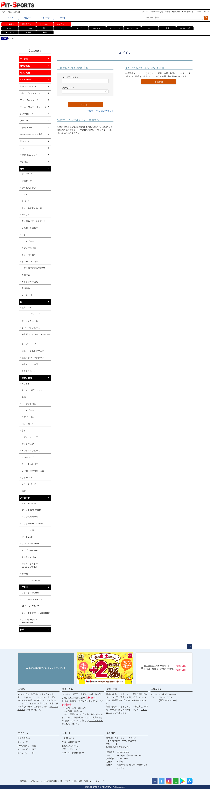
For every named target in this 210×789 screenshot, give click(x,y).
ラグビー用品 (28, 417)
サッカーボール (27, 141)
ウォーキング (28, 477)
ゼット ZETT (27, 537)
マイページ (45, 18)
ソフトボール (28, 241)
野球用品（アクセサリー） (34, 221)
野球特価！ (27, 275)
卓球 (167, 28)
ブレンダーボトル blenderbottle (30, 621)
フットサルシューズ (29, 100)
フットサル (27, 28)
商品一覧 (28, 18)
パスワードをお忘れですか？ (100, 111)
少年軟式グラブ (29, 187)
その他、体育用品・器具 (33, 471)
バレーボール (80, 28)
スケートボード (29, 484)
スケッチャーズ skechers (33, 523)
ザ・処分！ (10, 24)
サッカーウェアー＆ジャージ (33, 107)
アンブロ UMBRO (30, 550)
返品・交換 (112, 689)
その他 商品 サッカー (30, 155)
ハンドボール (132, 28)
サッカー (9, 28)
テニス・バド (115, 28)
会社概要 (111, 733)
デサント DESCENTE (31, 510)
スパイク (26, 201)
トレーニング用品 (30, 261)
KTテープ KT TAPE (30, 606)
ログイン (144, 12)
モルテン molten (29, 557)
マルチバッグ (28, 457)
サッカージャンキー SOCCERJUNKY (31, 565)
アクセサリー (26, 127)
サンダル (24, 162)
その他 (25, 573)
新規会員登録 (24, 738)
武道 (24, 491)
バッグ (23, 148)
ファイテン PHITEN (31, 580)
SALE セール (62, 24)
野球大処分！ (27, 24)
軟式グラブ (27, 181)
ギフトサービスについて (73, 753)
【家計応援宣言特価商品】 (34, 268)
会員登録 (176, 12)
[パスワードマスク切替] (106, 91)
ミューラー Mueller (30, 593)
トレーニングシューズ (30, 93)
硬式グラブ (27, 174)
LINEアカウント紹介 (27, 745)
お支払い (22, 689)
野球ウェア (27, 214)
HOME (4, 38)
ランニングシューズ (31, 328)
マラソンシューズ (30, 321)
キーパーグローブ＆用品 (31, 134)
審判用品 (26, 288)
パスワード (68, 88)
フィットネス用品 (30, 464)
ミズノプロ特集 (29, 248)
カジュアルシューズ (31, 450)
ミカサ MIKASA (29, 503)
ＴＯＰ (10, 18)
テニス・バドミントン (32, 390)
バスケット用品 (29, 403)
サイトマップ (98, 781)
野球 (45, 28)
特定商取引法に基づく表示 (58, 781)
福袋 (45, 32)
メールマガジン (203, 12)
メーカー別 (10, 32)
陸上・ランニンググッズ (33, 357)
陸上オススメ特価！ (31, 364)
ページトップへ (189, 646)
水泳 (150, 28)
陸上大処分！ (45, 24)
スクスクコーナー (30, 371)
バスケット (97, 28)
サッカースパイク (28, 86)
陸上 (62, 28)
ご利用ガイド (188, 12)
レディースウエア (30, 437)
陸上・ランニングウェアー (34, 351)
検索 (206, 18)
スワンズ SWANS (30, 517)
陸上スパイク (28, 307)
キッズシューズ (29, 344)
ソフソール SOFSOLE (32, 599)
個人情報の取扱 (81, 781)
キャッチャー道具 (30, 282)
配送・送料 (67, 689)
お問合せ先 (156, 689)
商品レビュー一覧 (26, 753)
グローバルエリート (31, 255)
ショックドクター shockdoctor (35, 613)
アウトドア (27, 383)
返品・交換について (71, 749)
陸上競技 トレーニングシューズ (36, 336)
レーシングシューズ (31, 314)
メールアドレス (70, 77)
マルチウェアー (29, 444)
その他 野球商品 (30, 228)
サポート (66, 733)
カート (63, 18)
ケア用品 (27, 32)
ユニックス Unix (29, 530)
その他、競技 (185, 28)
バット (25, 194)
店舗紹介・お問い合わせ (160, 12)
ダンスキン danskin (30, 544)
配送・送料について (71, 742)
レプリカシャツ (27, 114)
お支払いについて (70, 745)
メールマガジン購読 (27, 749)
